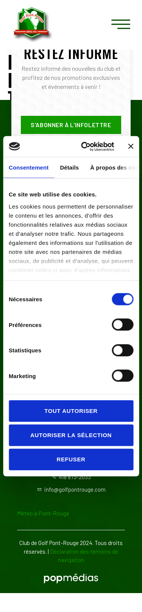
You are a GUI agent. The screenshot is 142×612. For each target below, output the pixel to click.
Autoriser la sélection (71, 435)
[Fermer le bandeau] (130, 146)
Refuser (71, 459)
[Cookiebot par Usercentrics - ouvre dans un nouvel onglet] (84, 146)
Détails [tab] (69, 167)
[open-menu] (121, 25)
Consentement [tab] (28, 167)
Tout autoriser (71, 411)
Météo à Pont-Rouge (43, 513)
